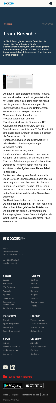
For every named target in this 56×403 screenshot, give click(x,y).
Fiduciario (7, 283)
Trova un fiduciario (38, 323)
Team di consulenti (11, 331)
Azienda (34, 343)
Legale (45, 395)
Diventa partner (37, 327)
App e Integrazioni (11, 323)
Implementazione (11, 350)
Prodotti (34, 298)
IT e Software (9, 287)
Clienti (6, 320)
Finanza (33, 306)
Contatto (34, 354)
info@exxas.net (10, 263)
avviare (6, 280)
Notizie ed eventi (38, 346)
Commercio (8, 298)
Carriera (34, 350)
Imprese (16, 395)
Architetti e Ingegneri (12, 308)
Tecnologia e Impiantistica (9, 303)
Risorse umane (37, 302)
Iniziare (6, 343)
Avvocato (7, 291)
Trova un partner (37, 320)
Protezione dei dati (30, 395)
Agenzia (6, 294)
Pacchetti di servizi (11, 346)
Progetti (34, 294)
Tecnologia (8, 327)
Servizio (34, 291)
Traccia (6, 395)
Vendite (33, 283)
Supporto (7, 354)
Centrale (34, 280)
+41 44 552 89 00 (11, 260)
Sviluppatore (36, 331)
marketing (35, 287)
